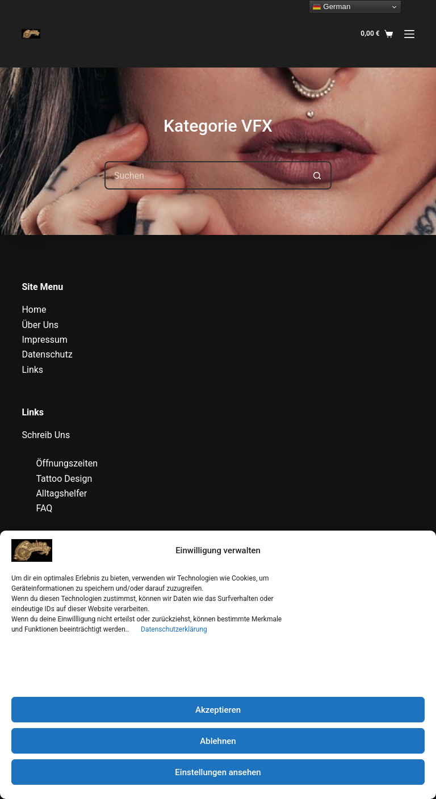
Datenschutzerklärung (174, 629)
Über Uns (40, 324)
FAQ (44, 508)
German (331, 6)
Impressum (45, 339)
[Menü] (409, 34)
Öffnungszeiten (67, 463)
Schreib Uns (46, 435)
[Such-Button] (317, 175)
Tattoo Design (64, 478)
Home (34, 309)
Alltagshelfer (61, 493)
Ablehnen (218, 741)
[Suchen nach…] (203, 175)
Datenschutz (47, 354)
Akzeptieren (218, 710)
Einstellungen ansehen (218, 772)
